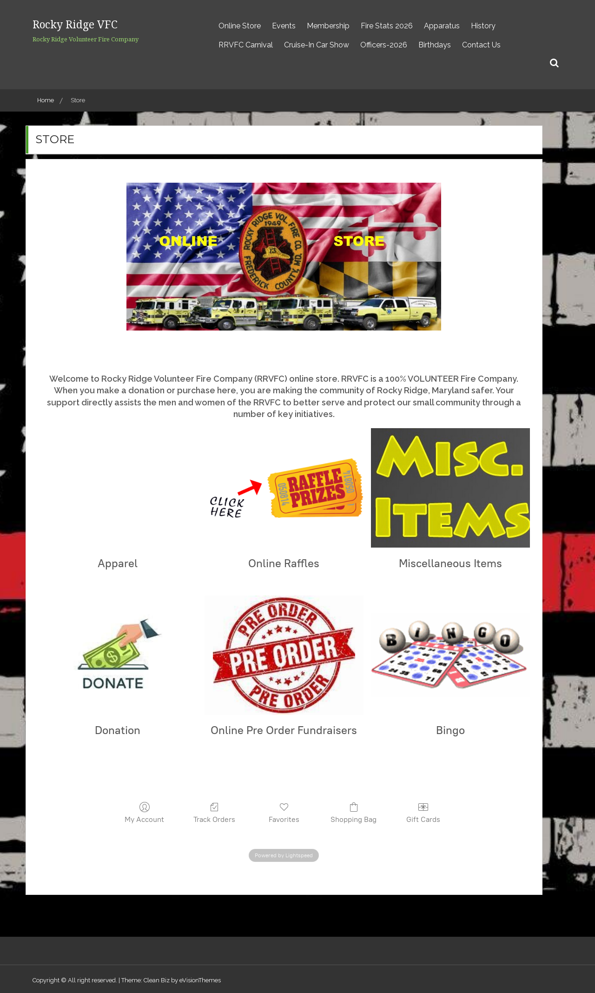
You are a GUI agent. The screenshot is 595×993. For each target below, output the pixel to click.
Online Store (239, 25)
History (483, 25)
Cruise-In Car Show (316, 44)
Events (284, 25)
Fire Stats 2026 (387, 25)
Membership (328, 25)
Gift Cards (423, 812)
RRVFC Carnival (245, 44)
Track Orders (214, 812)
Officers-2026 (383, 44)
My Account (144, 812)
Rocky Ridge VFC (92, 23)
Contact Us (481, 44)
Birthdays (434, 44)
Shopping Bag (354, 812)
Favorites (284, 812)
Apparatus (442, 25)
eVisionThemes (200, 980)
